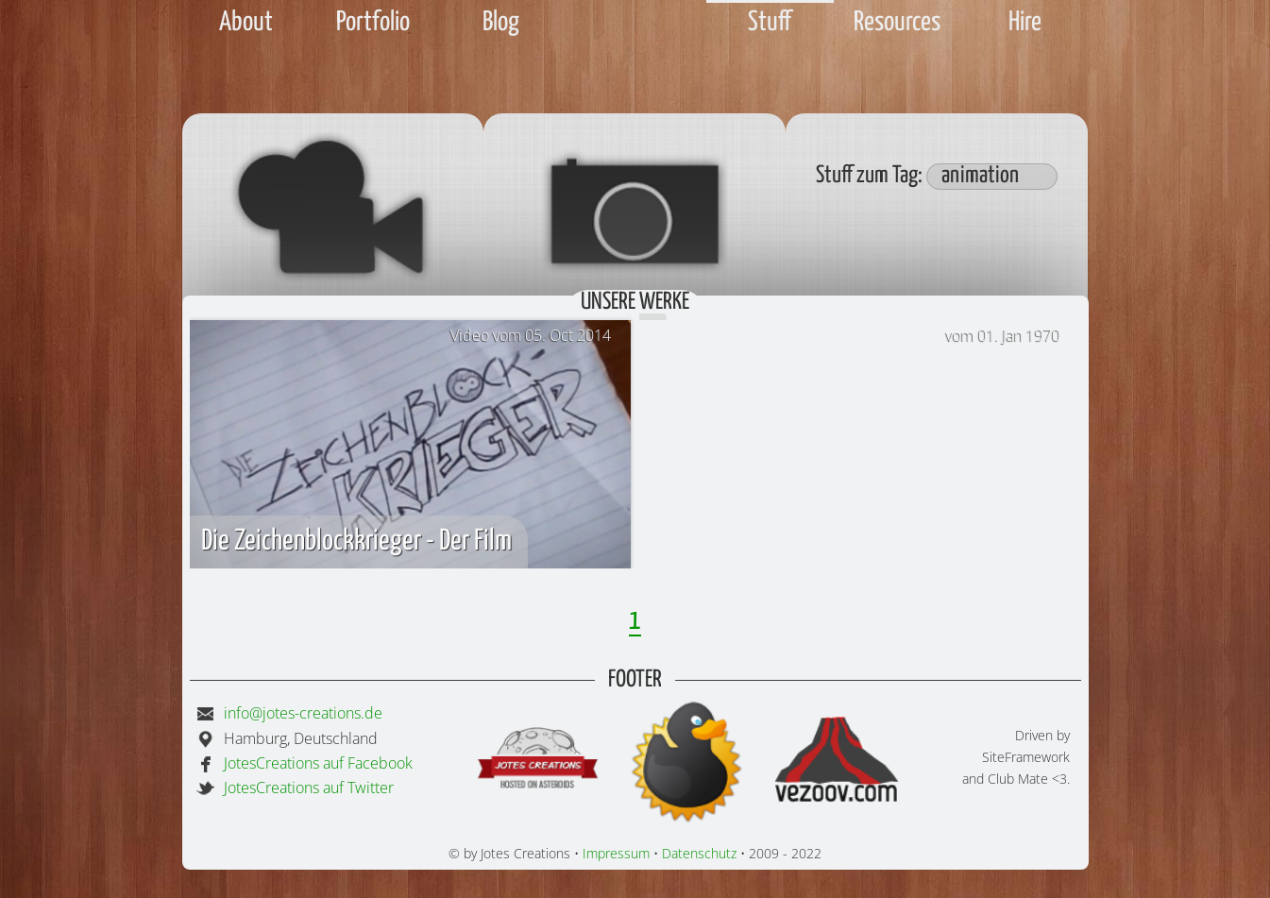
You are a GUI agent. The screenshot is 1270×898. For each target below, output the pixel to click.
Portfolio (373, 22)
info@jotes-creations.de (303, 713)
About (246, 22)
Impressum (616, 853)
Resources (897, 22)
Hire (1024, 22)
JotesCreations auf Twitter (309, 787)
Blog (501, 22)
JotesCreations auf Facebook (318, 763)
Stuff (769, 22)
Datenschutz (699, 853)
